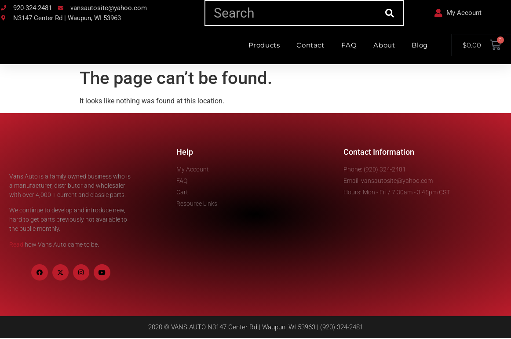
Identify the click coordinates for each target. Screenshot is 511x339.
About (384, 45)
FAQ (349, 45)
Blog (419, 45)
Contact (310, 45)
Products (264, 45)
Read (16, 244)
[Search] (390, 13)
